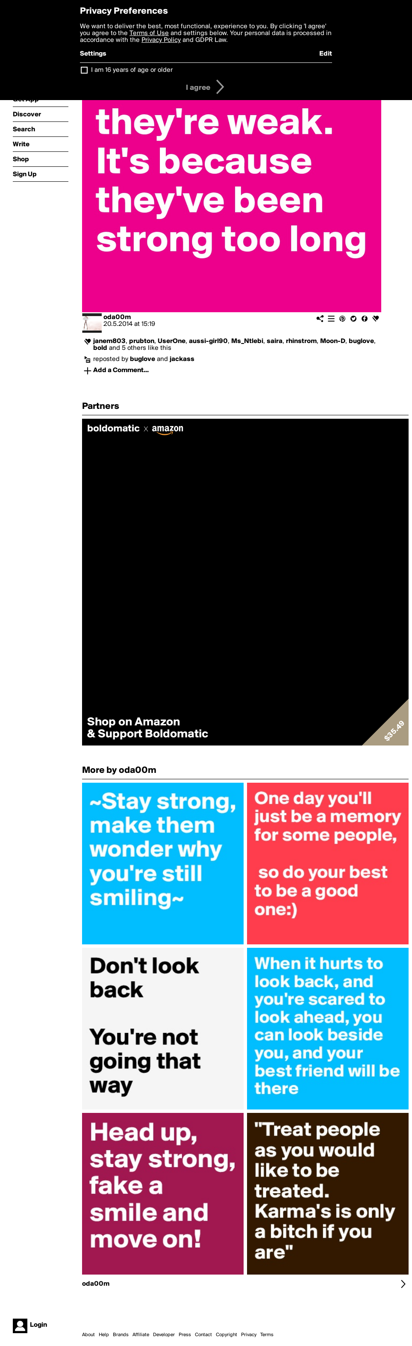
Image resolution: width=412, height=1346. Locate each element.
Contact (203, 1334)
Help (104, 1334)
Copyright (226, 1334)
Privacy (248, 1334)
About (88, 1334)
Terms (267, 1334)
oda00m (117, 317)
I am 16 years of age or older (132, 70)
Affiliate (140, 1334)
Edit (325, 53)
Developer (164, 1334)
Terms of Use (149, 33)
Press (185, 1334)
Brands (121, 1334)
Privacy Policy (161, 40)
